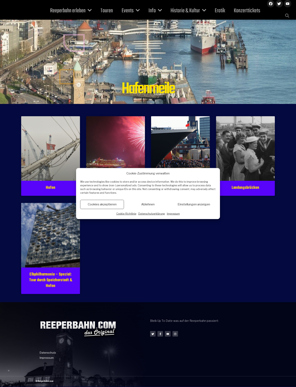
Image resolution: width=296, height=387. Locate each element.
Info (154, 10)
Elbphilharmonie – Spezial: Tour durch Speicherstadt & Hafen (50, 280)
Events (132, 10)
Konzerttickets (238, 10)
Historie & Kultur (184, 10)
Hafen (50, 188)
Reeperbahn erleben (77, 10)
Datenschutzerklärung (151, 213)
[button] (287, 15)
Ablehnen (148, 204)
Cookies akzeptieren (102, 204)
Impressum (173, 213)
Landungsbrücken (245, 188)
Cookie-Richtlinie (126, 213)
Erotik (214, 10)
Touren (110, 10)
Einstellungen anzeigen (194, 204)
